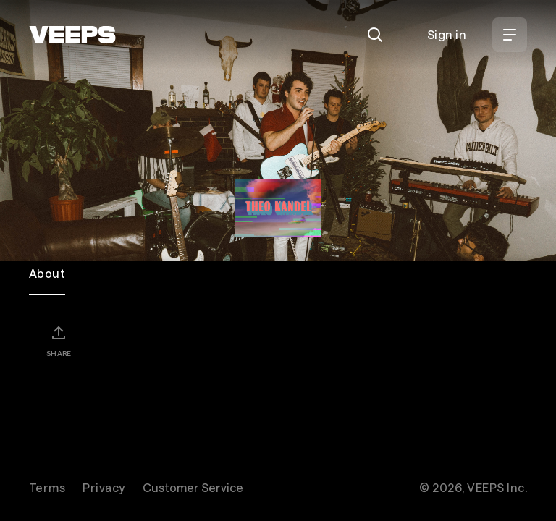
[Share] (58, 340)
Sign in (446, 34)
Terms (47, 487)
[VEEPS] (72, 34)
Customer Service (193, 487)
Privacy (104, 487)
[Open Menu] (509, 34)
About (47, 273)
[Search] (375, 34)
